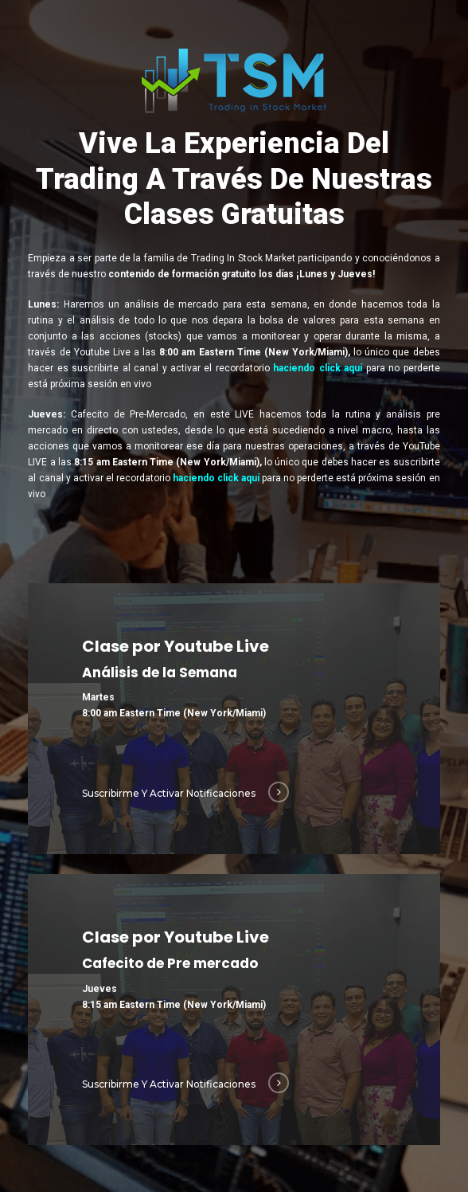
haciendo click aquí (317, 368)
